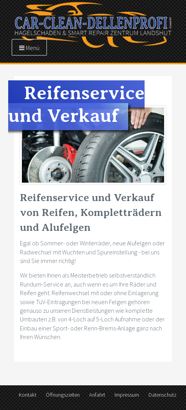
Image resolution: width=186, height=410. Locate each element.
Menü (29, 47)
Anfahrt (97, 394)
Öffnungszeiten (63, 394)
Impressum (126, 394)
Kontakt (27, 394)
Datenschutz (162, 394)
